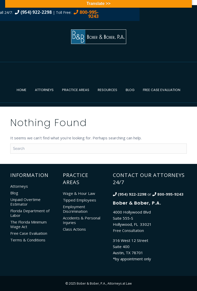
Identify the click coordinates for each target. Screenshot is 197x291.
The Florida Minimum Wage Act (28, 224)
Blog (130, 89)
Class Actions (74, 229)
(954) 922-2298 (36, 12)
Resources (107, 89)
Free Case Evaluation (161, 89)
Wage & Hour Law (79, 193)
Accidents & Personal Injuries (81, 220)
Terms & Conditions (27, 239)
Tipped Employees (79, 200)
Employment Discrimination (75, 209)
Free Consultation (128, 230)
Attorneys (44, 89)
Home (21, 89)
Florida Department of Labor (30, 213)
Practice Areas (75, 89)
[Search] (98, 148)
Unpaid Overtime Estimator (25, 202)
